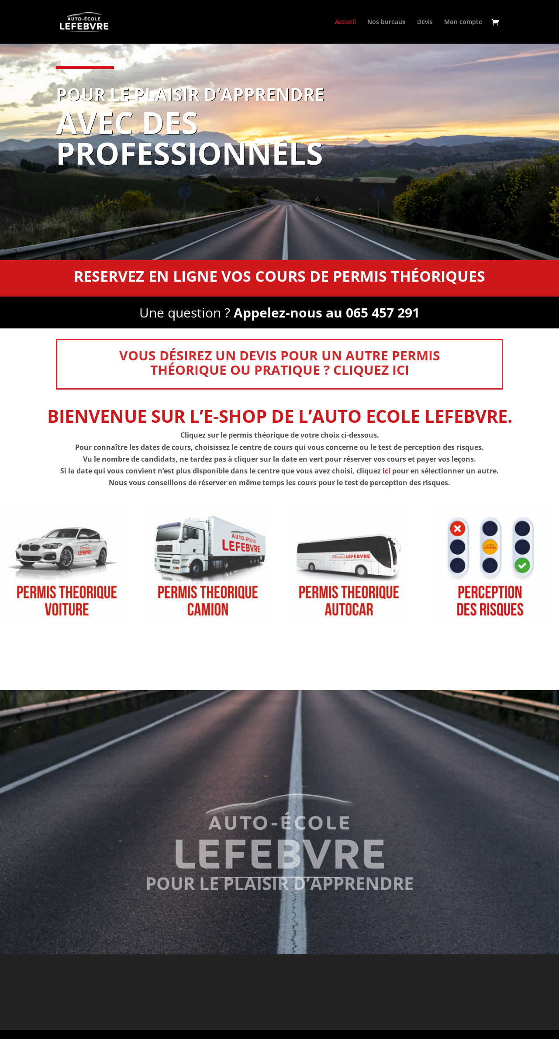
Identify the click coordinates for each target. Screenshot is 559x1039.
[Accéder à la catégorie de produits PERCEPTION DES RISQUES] (490, 564)
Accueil (345, 22)
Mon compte (463, 22)
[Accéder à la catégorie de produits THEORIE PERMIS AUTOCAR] (349, 564)
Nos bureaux (386, 22)
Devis (425, 22)
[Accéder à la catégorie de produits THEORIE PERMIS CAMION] (208, 564)
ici (386, 471)
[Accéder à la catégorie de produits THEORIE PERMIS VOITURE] (67, 564)
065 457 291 (383, 314)
